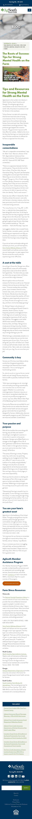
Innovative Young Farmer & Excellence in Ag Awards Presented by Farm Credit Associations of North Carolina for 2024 (15, 736)
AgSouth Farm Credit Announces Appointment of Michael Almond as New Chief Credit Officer (15, 728)
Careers (16, 795)
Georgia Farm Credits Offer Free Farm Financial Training (15, 709)
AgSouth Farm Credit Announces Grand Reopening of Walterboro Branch (15, 721)
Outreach (7, 43)
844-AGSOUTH (9, 4)
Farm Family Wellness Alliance (12, 248)
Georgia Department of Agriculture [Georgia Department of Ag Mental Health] (13, 671)
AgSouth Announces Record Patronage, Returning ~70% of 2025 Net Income (15, 715)
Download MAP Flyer (11, 583)
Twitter (12, 776)
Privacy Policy (16, 802)
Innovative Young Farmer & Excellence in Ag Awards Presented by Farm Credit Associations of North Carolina (15, 744)
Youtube (23, 776)
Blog (14, 43)
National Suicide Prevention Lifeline (16, 597)
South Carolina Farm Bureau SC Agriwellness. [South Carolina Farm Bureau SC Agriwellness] (12, 684)
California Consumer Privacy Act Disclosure (16, 804)
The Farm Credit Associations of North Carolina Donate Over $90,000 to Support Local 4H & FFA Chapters (15, 752)
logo (12, 10)
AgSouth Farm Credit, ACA (16, 767)
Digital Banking (25, 4)
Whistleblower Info (16, 806)
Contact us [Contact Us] (11, 575)
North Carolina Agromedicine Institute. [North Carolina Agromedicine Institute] (15, 654)
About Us (16, 793)
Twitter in (16, 776)
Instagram (20, 776)
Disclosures (16, 800)
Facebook (9, 776)
